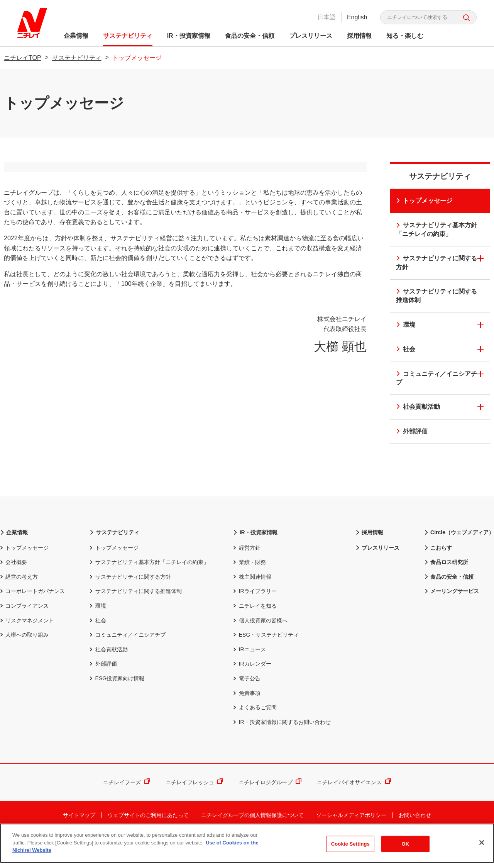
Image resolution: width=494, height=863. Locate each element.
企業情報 (78, 35)
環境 (405, 324)
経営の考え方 (19, 597)
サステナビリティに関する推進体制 (436, 295)
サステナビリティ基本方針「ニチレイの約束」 (436, 229)
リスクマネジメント (27, 640)
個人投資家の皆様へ (260, 640)
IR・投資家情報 (190, 35)
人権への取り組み (24, 655)
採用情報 (361, 35)
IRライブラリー (254, 611)
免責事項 (246, 713)
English (355, 17)
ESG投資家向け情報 (117, 698)
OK (405, 844)
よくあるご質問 (254, 727)
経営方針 (246, 568)
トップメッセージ (423, 200)
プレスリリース (312, 35)
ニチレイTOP (22, 57)
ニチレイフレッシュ (194, 803)
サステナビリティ (129, 35)
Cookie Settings (350, 844)
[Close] (481, 842)
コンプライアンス (24, 626)
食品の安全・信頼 (251, 35)
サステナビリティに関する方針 (436, 262)
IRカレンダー (252, 684)
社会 (405, 349)
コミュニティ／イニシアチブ (436, 378)
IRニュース (249, 669)
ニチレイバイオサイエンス (354, 803)
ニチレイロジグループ (270, 803)
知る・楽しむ (406, 35)
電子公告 (246, 698)
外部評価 (411, 431)
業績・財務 (249, 582)
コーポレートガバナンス (32, 611)
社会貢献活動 (417, 406)
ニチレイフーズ (126, 803)
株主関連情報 (252, 597)
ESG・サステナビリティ (266, 655)
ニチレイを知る (254, 626)
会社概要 (13, 582)
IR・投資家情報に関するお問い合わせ (281, 742)
